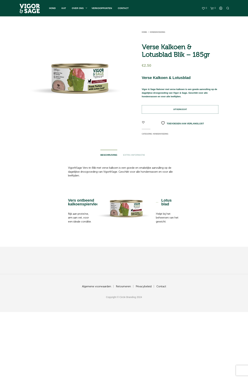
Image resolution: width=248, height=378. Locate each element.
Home (144, 32)
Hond (52, 8)
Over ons (78, 8)
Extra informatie (134, 155)
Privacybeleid (144, 286)
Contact (123, 8)
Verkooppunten (102, 8)
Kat (63, 8)
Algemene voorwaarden (96, 286)
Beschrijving (108, 155)
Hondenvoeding (157, 32)
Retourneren (123, 286)
